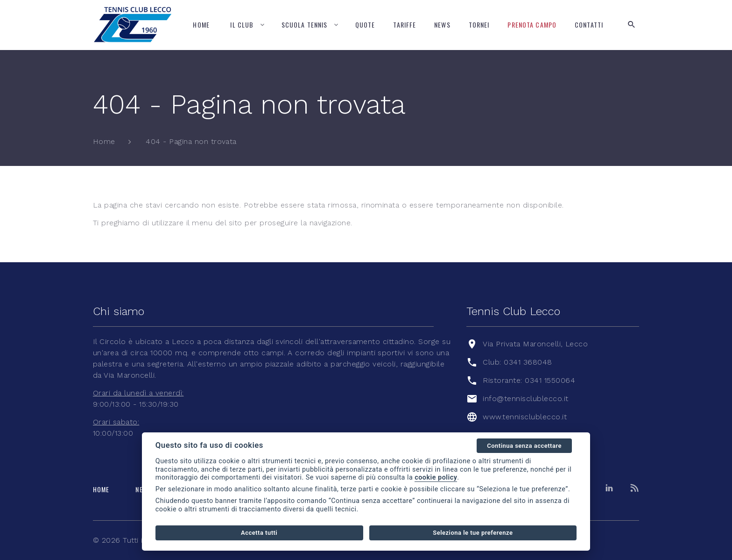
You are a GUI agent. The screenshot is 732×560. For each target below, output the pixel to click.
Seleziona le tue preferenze (473, 532)
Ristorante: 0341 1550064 (529, 380)
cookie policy (436, 477)
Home (201, 24)
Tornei (479, 24)
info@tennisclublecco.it (525, 398)
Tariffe (404, 24)
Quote (365, 24)
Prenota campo (531, 24)
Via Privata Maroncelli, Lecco (535, 343)
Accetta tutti (259, 532)
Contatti (589, 24)
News (442, 24)
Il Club (241, 24)
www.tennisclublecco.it (525, 416)
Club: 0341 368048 (517, 362)
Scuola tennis (305, 24)
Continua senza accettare (524, 445)
